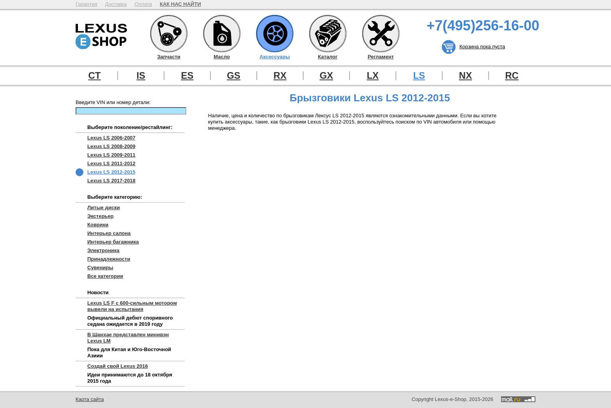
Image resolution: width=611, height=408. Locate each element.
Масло (221, 33)
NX (465, 75)
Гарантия (86, 4)
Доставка (116, 4)
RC (512, 75)
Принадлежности (108, 259)
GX (326, 75)
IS (140, 75)
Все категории (105, 276)
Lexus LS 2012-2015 (111, 172)
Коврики (97, 225)
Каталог (327, 33)
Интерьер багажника (113, 242)
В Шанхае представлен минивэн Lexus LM (128, 338)
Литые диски (103, 207)
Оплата (143, 4)
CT (94, 75)
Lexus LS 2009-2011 (111, 155)
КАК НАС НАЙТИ (180, 4)
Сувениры (100, 267)
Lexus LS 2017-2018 (111, 181)
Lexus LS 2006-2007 (111, 138)
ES (187, 75)
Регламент (380, 33)
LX (373, 75)
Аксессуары (274, 33)
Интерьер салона (109, 233)
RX (280, 75)
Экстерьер (100, 216)
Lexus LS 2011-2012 (111, 163)
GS (233, 75)
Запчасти (168, 33)
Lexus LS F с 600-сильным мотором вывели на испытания (132, 306)
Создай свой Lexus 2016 (117, 366)
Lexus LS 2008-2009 (111, 146)
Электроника (103, 250)
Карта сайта (90, 399)
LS (419, 75)
